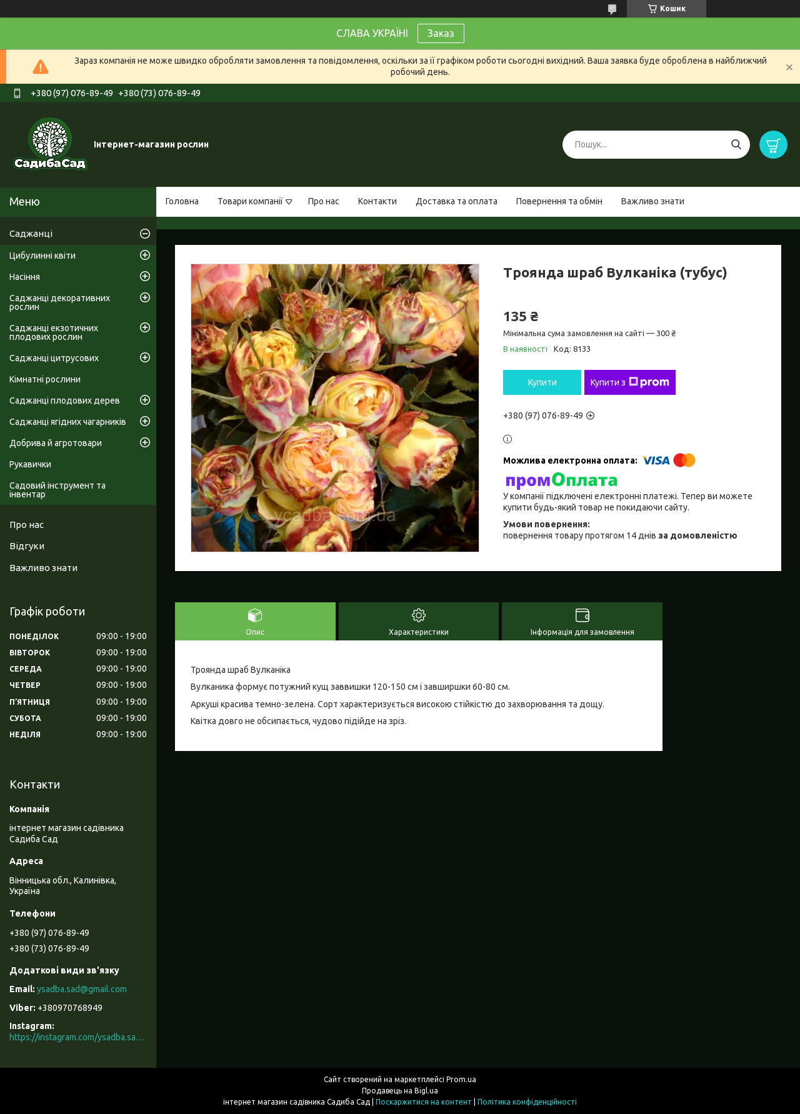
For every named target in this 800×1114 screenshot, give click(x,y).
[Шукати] (736, 145)
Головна (182, 201)
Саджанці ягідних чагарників (67, 422)
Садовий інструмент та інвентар (57, 489)
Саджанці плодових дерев (64, 400)
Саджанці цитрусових (54, 358)
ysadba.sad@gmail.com (82, 989)
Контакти (377, 201)
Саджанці (30, 233)
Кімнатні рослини (45, 379)
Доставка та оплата (457, 201)
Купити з (630, 382)
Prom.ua (461, 1079)
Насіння (24, 277)
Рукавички (30, 464)
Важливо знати (652, 201)
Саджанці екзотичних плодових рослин (53, 332)
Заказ (441, 33)
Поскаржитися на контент (424, 1102)
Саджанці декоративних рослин (59, 302)
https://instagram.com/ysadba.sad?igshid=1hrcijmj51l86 (78, 1037)
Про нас (323, 201)
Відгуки (26, 545)
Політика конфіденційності (527, 1102)
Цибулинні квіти (42, 256)
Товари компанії (250, 201)
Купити (542, 382)
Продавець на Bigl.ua (400, 1091)
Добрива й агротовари (55, 443)
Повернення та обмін (559, 201)
